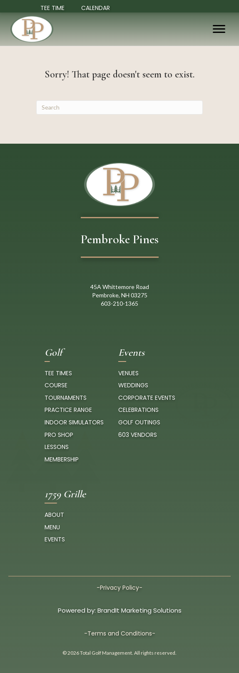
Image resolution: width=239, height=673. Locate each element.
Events (55, 539)
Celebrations (138, 410)
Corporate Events (146, 398)
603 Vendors (137, 435)
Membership (62, 459)
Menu (52, 527)
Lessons (57, 447)
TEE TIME (52, 8)
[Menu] (219, 29)
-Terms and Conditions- (119, 633)
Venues (128, 373)
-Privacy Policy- (119, 587)
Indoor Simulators (74, 422)
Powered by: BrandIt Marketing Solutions (120, 610)
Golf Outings (139, 422)
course (56, 385)
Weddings (133, 385)
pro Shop (59, 435)
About (54, 515)
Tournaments (66, 398)
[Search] (119, 107)
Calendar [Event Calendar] (95, 8)
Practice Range (68, 410)
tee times (58, 373)
